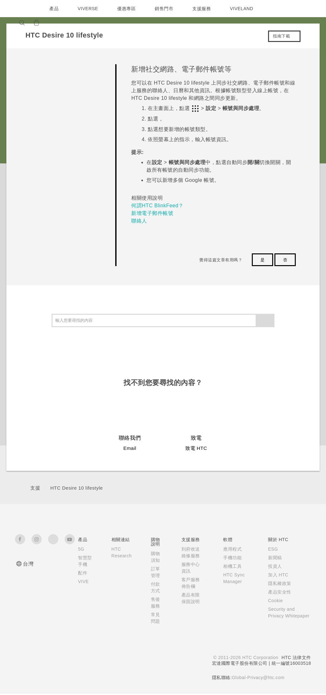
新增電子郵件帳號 (152, 213)
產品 (54, 8)
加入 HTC (276, 575)
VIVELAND (244, 8)
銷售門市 (165, 8)
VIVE (84, 588)
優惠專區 (128, 8)
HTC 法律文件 (296, 659)
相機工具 (231, 566)
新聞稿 (273, 558)
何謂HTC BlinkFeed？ (157, 205)
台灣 (28, 564)
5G (81, 549)
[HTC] (22, 8)
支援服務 (203, 8)
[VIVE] (68, 22)
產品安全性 (278, 592)
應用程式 (231, 549)
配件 (82, 579)
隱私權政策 (278, 583)
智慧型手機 (82, 564)
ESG (271, 549)
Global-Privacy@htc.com (257, 679)
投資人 (273, 566)
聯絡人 (139, 221)
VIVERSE (89, 8)
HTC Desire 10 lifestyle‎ (76, 488)
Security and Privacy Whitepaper (281, 615)
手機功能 (231, 558)
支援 (35, 488)
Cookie (274, 600)
